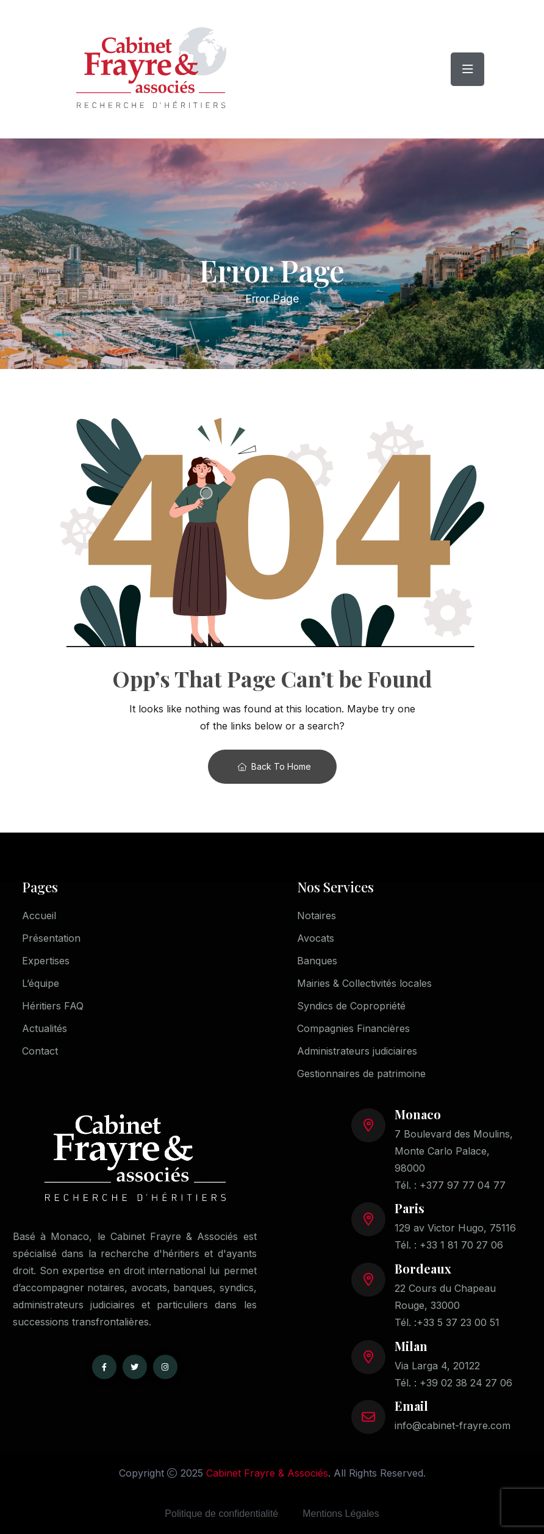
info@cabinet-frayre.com (452, 1425)
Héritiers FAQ (53, 1006)
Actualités (44, 1028)
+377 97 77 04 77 (463, 1185)
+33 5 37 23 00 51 (458, 1322)
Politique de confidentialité (221, 1513)
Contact (40, 1051)
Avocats (315, 938)
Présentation (51, 938)
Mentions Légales (340, 1513)
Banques (317, 961)
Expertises (46, 961)
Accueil (39, 915)
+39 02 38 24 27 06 (466, 1383)
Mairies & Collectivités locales (364, 983)
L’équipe (40, 983)
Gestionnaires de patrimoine (361, 1073)
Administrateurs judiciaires (357, 1051)
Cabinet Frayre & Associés (267, 1473)
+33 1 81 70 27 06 (461, 1245)
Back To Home (274, 766)
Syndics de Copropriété (351, 1006)
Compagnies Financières (353, 1028)
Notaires (316, 915)
